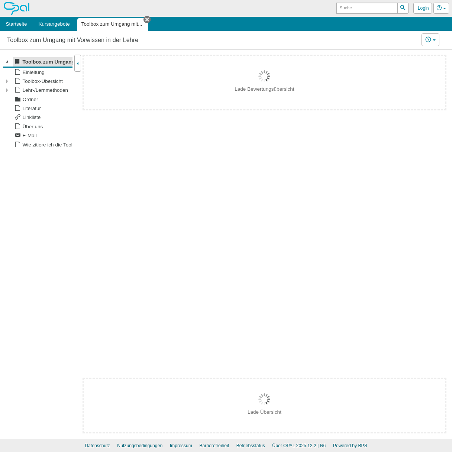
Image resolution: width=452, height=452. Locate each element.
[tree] (37, 103)
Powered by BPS (350, 445)
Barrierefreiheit (214, 445)
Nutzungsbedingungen (139, 445)
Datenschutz (97, 445)
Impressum (181, 445)
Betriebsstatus (250, 445)
